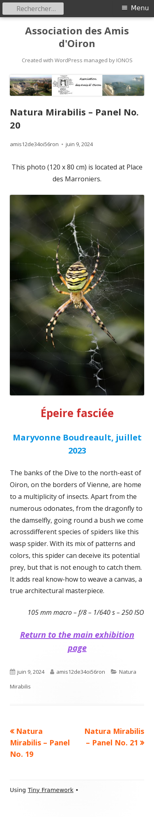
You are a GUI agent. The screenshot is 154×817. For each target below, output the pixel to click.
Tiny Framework (51, 790)
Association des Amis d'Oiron (77, 37)
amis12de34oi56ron (34, 144)
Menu (140, 8)
